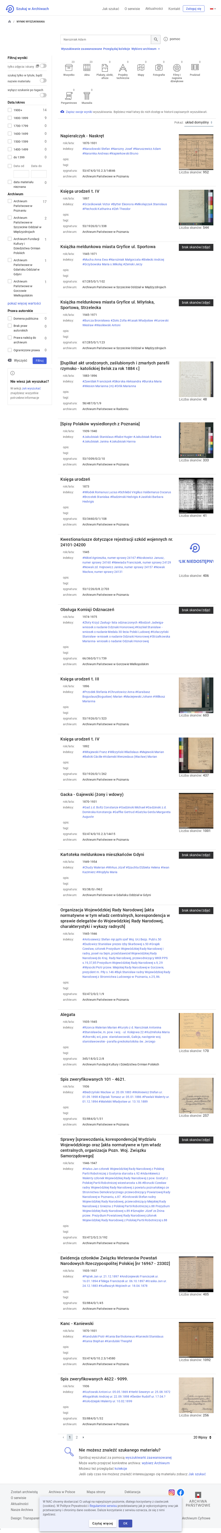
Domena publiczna (26, 318)
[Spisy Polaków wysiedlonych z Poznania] (100, 423)
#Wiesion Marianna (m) (98, 386)
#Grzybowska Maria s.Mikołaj (102, 264)
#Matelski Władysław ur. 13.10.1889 (123, 1101)
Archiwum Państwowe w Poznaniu (23, 205)
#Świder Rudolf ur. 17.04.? (148, 1396)
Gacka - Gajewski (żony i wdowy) (92, 794)
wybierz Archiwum (156, 1463)
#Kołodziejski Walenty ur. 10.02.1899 (107, 1401)
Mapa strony (96, 1492)
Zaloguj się (193, 8)
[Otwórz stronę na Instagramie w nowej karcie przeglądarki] (172, 1492)
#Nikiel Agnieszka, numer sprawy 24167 (109, 557)
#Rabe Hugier (123, 436)
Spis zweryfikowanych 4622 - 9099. (94, 1378)
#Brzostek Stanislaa (96, 497)
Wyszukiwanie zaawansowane (81, 49)
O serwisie (132, 9)
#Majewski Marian (151, 752)
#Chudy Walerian (94, 867)
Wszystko (69, 74)
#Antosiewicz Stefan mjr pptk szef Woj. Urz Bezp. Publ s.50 (121, 939)
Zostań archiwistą (24, 1492)
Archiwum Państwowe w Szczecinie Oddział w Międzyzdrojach (28, 224)
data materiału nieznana (23, 184)
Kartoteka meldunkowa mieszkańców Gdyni (102, 854)
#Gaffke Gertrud (124, 812)
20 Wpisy (202, 1437)
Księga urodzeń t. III (79, 678)
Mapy (141, 74)
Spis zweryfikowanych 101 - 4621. (93, 1079)
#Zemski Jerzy (133, 264)
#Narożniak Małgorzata (124, 259)
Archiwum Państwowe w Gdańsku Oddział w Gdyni (27, 267)
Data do (36, 166)
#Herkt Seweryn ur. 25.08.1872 (149, 1392)
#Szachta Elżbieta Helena (143, 867)
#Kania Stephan (93, 1341)
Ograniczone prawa (27, 350)
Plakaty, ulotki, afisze (105, 76)
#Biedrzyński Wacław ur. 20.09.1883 (107, 1092)
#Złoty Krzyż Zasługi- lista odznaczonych (110, 622)
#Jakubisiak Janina (96, 441)
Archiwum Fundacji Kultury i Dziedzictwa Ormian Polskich (27, 246)
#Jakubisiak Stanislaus (98, 436)
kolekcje (121, 1469)
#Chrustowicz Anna (121, 692)
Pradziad (195, 74)
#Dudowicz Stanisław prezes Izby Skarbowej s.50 (115, 944)
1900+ (18, 110)
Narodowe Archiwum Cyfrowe (188, 1518)
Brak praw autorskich (21, 327)
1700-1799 (21, 126)
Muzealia (87, 102)
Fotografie (159, 74)
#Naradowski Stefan (96, 148)
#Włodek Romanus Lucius (100, 492)
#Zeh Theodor (121, 209)
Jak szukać (110, 9)
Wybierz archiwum (145, 49)
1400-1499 (21, 149)
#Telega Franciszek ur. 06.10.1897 (122, 1281)
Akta (87, 74)
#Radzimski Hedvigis (124, 497)
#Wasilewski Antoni (107, 325)
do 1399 (19, 157)
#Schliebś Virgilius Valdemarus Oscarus (144, 492)
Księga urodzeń (75, 479)
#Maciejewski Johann (138, 696)
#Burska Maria (152, 381)
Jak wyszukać (31, 388)
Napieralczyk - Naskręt (82, 135)
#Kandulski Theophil (119, 1341)
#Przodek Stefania (95, 692)
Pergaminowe (69, 102)
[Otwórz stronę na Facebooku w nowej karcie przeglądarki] (181, 1492)
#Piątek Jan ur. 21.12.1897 (101, 1276)
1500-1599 (21, 141)
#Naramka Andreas (95, 153)
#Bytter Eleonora (122, 204)
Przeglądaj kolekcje (116, 49)
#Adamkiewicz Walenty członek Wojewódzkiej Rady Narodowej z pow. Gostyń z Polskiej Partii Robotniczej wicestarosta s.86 (125, 1178)
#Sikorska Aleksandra (127, 381)
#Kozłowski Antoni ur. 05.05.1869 (105, 1392)
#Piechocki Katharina (97, 209)
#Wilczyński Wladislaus (123, 752)
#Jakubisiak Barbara (147, 436)
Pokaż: (178, 122)
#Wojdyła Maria (107, 872)
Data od (19, 166)
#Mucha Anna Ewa (95, 259)
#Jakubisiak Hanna (123, 441)
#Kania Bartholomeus (120, 1336)
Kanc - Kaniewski (76, 1323)
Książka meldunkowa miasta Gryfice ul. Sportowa (108, 246)
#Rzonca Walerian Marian (100, 1027)
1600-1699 (21, 133)
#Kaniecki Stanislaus (149, 1336)
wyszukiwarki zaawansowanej (148, 1458)
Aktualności (154, 9)
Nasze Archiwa (22, 1510)
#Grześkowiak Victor (96, 204)
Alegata (67, 1014)
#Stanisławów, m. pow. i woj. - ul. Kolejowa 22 (113, 1032)
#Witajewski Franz (95, 752)
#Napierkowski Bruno (124, 153)
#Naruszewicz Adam (147, 148)
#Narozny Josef (122, 148)
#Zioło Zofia (119, 320)
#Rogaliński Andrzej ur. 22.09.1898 (106, 1396)
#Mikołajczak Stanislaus (150, 204)
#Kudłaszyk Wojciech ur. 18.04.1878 (123, 1285)
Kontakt (174, 9)
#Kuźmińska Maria (157, 1032)
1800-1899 (21, 118)
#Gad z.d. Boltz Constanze (100, 807)
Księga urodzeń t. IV (79, 191)
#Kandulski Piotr (93, 1336)
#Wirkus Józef (116, 867)
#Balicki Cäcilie (92, 756)
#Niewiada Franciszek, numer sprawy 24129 (141, 562)
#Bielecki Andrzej (152, 259)
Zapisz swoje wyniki (79, 112)
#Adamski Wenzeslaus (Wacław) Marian (130, 756)
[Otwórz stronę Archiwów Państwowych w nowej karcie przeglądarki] (198, 1500)
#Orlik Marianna (125, 386)
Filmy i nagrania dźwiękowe (177, 78)
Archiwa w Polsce (62, 1492)
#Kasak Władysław (140, 320)
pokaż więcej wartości (24, 303)
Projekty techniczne (123, 76)
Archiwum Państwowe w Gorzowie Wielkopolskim (23, 288)
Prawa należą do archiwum (25, 339)
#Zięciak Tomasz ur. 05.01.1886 (120, 1097)
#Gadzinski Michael (132, 807)
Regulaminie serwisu (103, 1506)
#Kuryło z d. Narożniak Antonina (139, 1027)
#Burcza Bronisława (96, 320)
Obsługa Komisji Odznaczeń (87, 609)
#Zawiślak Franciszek (97, 381)
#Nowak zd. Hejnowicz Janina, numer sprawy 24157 (118, 567)
